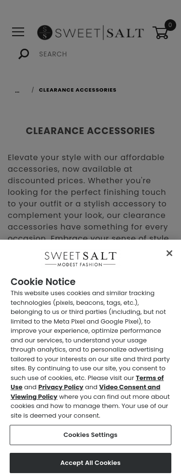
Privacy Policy (60, 389)
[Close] (169, 255)
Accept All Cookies (90, 465)
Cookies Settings (90, 437)
